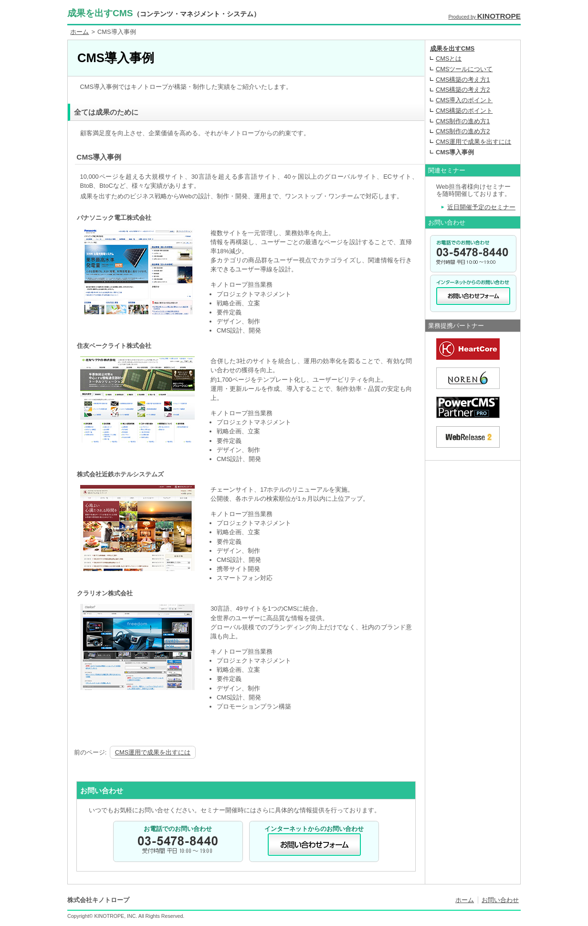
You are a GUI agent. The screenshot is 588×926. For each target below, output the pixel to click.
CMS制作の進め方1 (463, 121)
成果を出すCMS (163, 13)
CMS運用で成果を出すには (152, 752)
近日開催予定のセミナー (481, 207)
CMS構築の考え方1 (463, 79)
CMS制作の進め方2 (463, 131)
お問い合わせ (500, 900)
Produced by (484, 17)
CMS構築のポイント (464, 110)
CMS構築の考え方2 (463, 89)
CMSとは (449, 58)
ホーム (79, 31)
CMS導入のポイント (464, 100)
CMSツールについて (464, 69)
